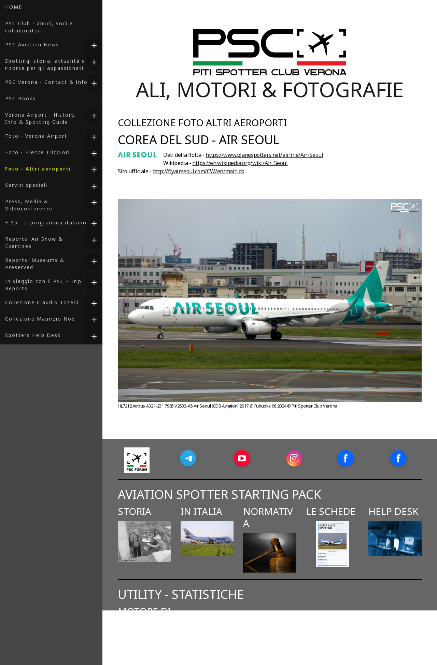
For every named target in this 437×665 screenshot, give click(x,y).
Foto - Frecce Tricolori (37, 152)
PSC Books (20, 98)
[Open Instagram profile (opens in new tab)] (294, 458)
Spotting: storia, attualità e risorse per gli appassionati (45, 64)
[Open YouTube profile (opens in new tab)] (242, 458)
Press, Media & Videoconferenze (29, 205)
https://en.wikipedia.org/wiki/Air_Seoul (239, 163)
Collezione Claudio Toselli (42, 302)
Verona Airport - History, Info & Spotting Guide (40, 118)
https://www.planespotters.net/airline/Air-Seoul (264, 155)
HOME (13, 7)
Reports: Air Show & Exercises (34, 242)
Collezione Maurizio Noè (40, 318)
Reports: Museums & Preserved (35, 263)
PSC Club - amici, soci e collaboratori (39, 27)
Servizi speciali (26, 185)
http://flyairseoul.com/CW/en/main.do (198, 171)
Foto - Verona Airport (36, 136)
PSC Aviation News (32, 44)
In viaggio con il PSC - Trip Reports (43, 285)
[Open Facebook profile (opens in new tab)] (345, 458)
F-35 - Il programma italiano (46, 222)
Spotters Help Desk (33, 335)
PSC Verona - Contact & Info (46, 82)
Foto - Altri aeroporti (38, 168)
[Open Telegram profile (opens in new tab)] (188, 458)
